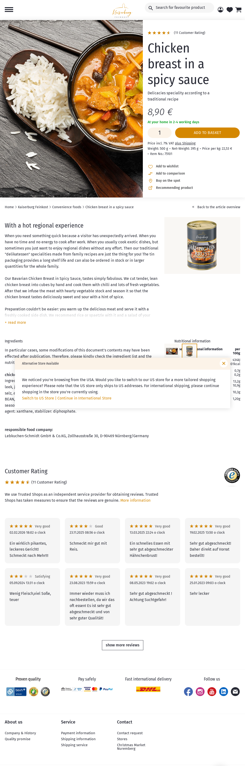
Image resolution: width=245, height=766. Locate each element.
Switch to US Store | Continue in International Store (66, 398)
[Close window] (224, 363)
